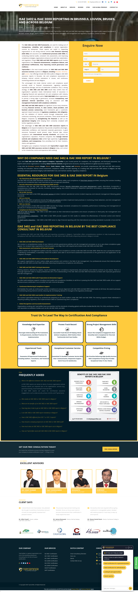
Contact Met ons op (75, 561)
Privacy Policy (75, 589)
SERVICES (29, 27)
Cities (88, 7)
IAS (48, 308)
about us (64, 7)
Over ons (73, 556)
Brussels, (58, 72)
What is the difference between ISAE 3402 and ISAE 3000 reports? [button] (40, 381)
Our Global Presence (100, 7)
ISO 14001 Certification (51, 556)
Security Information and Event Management (81, 186)
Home (56, 7)
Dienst (72, 558)
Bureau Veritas (114, 306)
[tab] (43, 381)
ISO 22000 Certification (51, 561)
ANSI (63, 308)
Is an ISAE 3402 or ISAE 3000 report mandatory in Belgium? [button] (38, 413)
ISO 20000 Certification (51, 565)
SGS (98, 306)
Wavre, (48, 166)
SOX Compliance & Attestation (28, 216)
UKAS (56, 308)
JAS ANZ (51, 308)
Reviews (80, 7)
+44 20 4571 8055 (82, 2)
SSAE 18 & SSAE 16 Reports (26, 212)
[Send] (130, 588)
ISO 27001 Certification (51, 563)
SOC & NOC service (47, 194)
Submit (88, 81)
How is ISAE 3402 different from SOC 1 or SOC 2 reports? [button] (37, 417)
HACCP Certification (50, 568)
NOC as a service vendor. (48, 208)
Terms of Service (86, 589)
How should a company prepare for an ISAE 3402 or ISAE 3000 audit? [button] (41, 422)
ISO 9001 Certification (51, 554)
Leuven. (27, 74)
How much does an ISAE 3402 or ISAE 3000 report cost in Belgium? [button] (40, 426)
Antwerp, (65, 72)
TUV (101, 306)
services (72, 7)
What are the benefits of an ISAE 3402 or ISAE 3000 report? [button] (38, 403)
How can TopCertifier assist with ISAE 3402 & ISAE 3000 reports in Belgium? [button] (43, 431)
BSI (95, 306)
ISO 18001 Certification (51, 558)
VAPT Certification (50, 570)
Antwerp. (77, 166)
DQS (104, 306)
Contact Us (114, 7)
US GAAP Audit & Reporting (26, 220)
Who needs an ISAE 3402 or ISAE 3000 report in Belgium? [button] (37, 399)
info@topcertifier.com (94, 2)
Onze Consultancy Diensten (78, 554)
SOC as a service (54, 200)
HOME (21, 27)
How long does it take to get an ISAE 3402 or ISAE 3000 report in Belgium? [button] (42, 408)
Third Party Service (86, 180)
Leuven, (37, 166)
